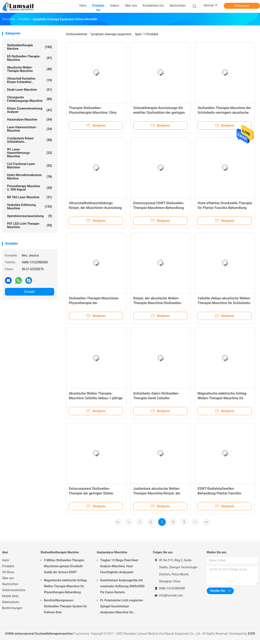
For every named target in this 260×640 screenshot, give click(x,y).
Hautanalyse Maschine (29, 119)
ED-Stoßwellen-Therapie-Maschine (29, 58)
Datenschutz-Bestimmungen (12, 605)
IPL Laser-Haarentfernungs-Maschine (29, 153)
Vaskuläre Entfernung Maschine (29, 206)
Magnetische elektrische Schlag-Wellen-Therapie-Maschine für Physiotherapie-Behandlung (222, 398)
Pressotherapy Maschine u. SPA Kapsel (29, 187)
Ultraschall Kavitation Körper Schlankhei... (29, 80)
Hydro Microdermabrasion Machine (29, 176)
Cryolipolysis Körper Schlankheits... (29, 140)
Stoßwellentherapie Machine (29, 47)
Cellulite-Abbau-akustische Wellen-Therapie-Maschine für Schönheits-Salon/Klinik (224, 303)
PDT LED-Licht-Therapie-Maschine (29, 225)
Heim (5, 560)
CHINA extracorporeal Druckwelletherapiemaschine (39, 633)
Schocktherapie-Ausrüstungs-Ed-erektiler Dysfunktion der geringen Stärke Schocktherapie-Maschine (159, 112)
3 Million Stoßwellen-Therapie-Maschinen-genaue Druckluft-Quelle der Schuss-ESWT (64, 566)
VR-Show (8, 572)
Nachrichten (10, 584)
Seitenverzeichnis (13, 590)
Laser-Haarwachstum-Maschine (29, 128)
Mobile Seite (10, 596)
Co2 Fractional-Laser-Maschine (29, 165)
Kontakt (29, 291)
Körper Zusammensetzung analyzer (29, 110)
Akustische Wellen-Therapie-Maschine (29, 69)
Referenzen (241, 5)
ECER (251, 633)
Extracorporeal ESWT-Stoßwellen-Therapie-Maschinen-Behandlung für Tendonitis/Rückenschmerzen (158, 207)
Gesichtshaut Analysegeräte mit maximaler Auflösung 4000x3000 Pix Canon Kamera (122, 586)
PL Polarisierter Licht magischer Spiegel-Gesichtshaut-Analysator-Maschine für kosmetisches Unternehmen (121, 607)
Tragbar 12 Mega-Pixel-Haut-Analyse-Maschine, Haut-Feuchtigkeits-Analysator (119, 566)
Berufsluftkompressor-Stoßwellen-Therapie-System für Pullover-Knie (65, 606)
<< (117, 522)
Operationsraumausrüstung (29, 216)
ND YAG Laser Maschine (29, 197)
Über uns (8, 578)
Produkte (8, 566)
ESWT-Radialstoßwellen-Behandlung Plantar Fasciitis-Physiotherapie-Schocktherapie (221, 493)
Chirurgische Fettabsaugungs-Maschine (29, 99)
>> (206, 522)
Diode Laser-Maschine (29, 89)
